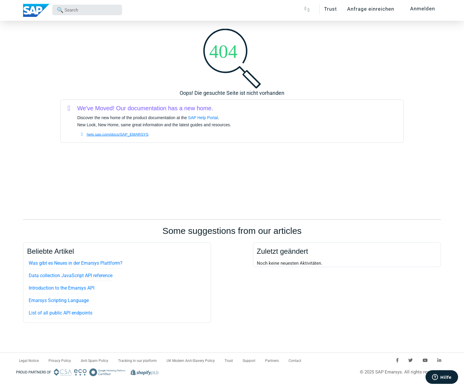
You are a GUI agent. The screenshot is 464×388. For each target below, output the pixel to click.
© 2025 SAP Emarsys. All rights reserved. (400, 372)
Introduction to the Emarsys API (61, 288)
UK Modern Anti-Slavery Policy (191, 361)
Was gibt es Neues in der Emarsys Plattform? (76, 263)
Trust (330, 9)
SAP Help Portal (203, 117)
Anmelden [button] (422, 9)
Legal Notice (29, 361)
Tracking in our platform (137, 361)
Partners (272, 361)
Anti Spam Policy (94, 361)
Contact (295, 361)
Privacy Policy (60, 361)
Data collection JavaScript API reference (70, 275)
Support (249, 361)
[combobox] (87, 10)
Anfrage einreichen (370, 9)
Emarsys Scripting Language (59, 300)
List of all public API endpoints (60, 313)
